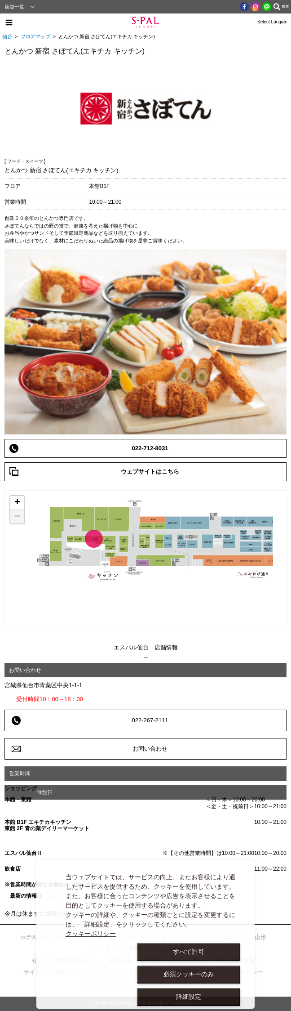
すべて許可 (188, 951)
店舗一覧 (14, 6)
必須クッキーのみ (188, 974)
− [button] (17, 516)
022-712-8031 (150, 448)
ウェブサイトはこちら (150, 471)
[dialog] (145, 934)
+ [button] (17, 503)
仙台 (7, 36)
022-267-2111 (150, 720)
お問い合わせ (150, 748)
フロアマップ (35, 36)
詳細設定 (188, 996)
